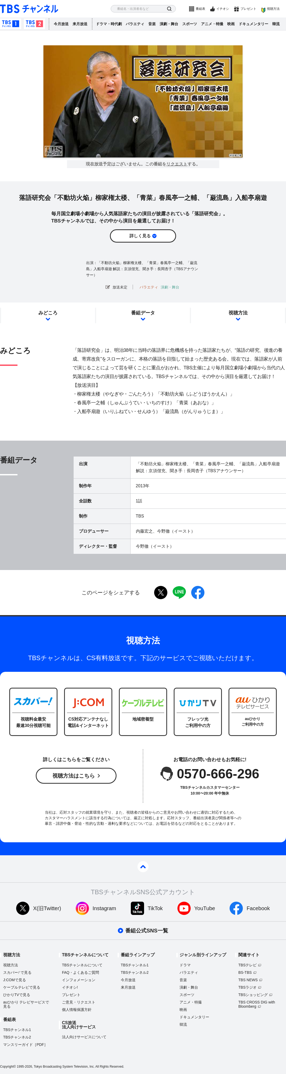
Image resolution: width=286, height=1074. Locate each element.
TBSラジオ (247, 987)
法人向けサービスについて (84, 1037)
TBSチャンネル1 (10, 24)
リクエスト (176, 164)
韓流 (276, 24)
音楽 (152, 24)
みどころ (47, 312)
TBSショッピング (253, 995)
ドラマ (185, 965)
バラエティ (135, 24)
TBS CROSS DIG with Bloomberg (256, 1004)
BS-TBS (245, 972)
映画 (231, 24)
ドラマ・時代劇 (109, 24)
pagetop (143, 866)
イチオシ (222, 9)
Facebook (258, 908)
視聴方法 (273, 9)
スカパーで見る (17, 972)
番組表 (200, 9)
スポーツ (189, 24)
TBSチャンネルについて (82, 965)
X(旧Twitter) (47, 908)
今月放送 (61, 24)
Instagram (104, 908)
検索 (169, 9)
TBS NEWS (248, 980)
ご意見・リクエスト (78, 1002)
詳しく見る (140, 236)
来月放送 (80, 24)
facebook (197, 592)
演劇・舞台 (169, 24)
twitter (160, 592)
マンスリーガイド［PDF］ (25, 1044)
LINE (179, 592)
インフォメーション (78, 980)
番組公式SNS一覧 (146, 930)
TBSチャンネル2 (34, 24)
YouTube (204, 908)
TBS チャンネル (29, 9)
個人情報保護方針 (77, 1009)
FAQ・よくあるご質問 (80, 972)
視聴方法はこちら (73, 776)
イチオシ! (70, 987)
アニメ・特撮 (212, 24)
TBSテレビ (247, 965)
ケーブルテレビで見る (21, 987)
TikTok (155, 908)
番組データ (143, 312)
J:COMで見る (14, 980)
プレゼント (248, 9)
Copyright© (8, 1066)
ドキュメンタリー (253, 24)
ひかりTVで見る (16, 995)
